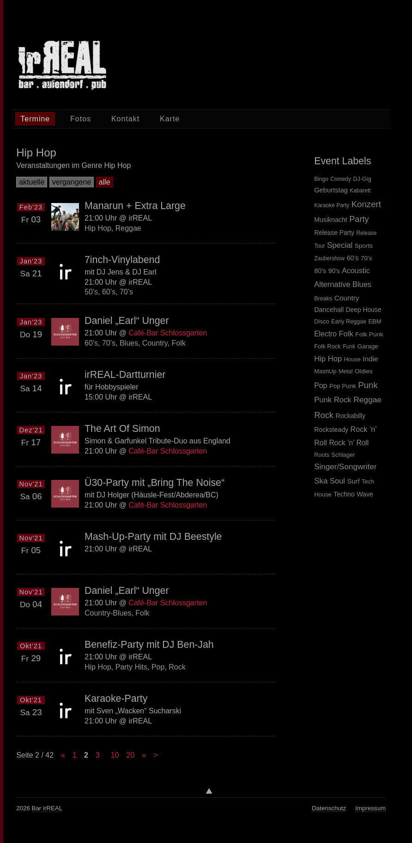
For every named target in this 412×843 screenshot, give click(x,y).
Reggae (128, 228)
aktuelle (31, 182)
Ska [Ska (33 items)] (320, 481)
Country (155, 343)
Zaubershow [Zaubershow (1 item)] (329, 258)
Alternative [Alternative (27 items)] (332, 284)
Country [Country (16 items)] (346, 298)
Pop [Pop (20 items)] (320, 385)
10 (115, 755)
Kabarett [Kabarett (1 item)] (360, 190)
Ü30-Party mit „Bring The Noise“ (154, 482)
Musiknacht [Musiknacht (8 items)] (330, 219)
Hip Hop (98, 228)
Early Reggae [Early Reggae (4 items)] (348, 321)
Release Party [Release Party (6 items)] (334, 232)
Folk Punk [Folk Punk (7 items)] (369, 334)
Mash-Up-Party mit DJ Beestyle (153, 536)
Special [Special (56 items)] (339, 245)
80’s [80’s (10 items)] (320, 271)
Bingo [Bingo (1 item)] (321, 179)
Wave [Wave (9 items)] (365, 494)
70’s (126, 292)
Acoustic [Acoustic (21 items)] (356, 271)
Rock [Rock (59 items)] (323, 415)
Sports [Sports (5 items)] (364, 245)
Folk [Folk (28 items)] (346, 333)
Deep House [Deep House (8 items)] (364, 309)
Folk (179, 343)
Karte (170, 119)
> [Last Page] (155, 755)
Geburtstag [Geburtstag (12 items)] (331, 190)
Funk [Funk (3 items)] (349, 346)
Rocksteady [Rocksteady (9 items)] (331, 429)
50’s (91, 292)
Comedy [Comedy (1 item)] (340, 179)
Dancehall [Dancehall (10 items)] (329, 309)
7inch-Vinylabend (122, 259)
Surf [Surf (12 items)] (353, 481)
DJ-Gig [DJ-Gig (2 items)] (362, 179)
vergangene (71, 182)
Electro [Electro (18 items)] (325, 334)
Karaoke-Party (116, 698)
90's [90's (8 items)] (334, 271)
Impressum (370, 808)
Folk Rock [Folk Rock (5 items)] (327, 346)
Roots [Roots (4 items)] (321, 455)
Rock (177, 666)
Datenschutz (329, 808)
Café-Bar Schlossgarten (168, 333)
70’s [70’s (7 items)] (366, 258)
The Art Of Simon (122, 428)
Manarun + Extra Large (135, 205)
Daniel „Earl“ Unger (127, 320)
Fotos (80, 119)
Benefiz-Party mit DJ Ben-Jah (149, 644)
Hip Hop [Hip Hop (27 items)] (328, 358)
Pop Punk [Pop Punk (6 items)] (342, 386)
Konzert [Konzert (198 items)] (366, 204)
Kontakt (125, 119)
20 (131, 755)
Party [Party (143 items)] (359, 219)
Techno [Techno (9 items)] (344, 494)
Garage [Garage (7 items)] (367, 346)
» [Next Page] (144, 755)
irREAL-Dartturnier (125, 374)
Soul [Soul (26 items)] (337, 481)
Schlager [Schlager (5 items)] (343, 454)
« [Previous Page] (63, 755)
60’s (108, 292)
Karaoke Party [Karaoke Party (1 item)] (331, 205)
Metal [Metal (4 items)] (346, 371)
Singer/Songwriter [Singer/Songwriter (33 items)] (345, 466)
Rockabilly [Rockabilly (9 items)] (350, 415)
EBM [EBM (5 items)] (374, 321)
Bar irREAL (47, 808)
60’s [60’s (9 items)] (353, 258)
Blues (129, 343)
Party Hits (131, 666)
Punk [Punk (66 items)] (368, 385)
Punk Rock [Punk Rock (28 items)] (332, 399)
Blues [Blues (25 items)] (361, 284)
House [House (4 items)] (352, 359)
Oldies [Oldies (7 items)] (364, 371)
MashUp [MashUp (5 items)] (325, 371)
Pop (157, 666)
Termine (35, 119)
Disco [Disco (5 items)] (321, 321)
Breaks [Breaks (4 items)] (323, 298)
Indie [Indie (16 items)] (370, 359)
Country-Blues (108, 612)
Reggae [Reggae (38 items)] (367, 399)
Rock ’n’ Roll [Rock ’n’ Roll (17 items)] (349, 443)
